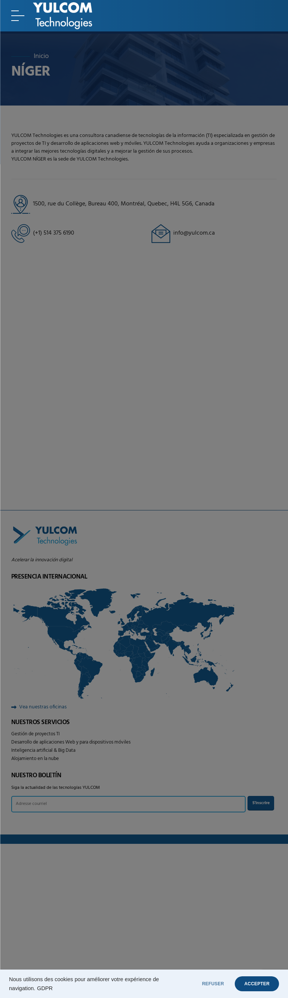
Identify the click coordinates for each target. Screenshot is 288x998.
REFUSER (202, 983)
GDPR (45, 988)
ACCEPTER (253, 983)
